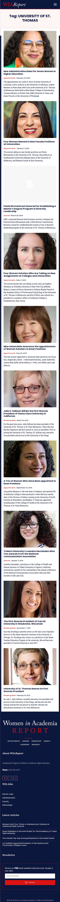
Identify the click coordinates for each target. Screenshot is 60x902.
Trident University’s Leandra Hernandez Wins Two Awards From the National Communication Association (29, 554)
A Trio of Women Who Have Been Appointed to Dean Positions (30, 482)
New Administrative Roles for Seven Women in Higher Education (30, 72)
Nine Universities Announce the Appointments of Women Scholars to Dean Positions (30, 348)
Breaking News (10, 420)
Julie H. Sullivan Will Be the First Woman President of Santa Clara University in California (26, 413)
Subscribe (30, 882)
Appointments (9, 78)
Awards (7, 216)
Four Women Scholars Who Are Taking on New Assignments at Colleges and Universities (29, 274)
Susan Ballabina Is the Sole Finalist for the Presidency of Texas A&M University (29, 832)
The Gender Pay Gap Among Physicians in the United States (28, 838)
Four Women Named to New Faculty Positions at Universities (29, 143)
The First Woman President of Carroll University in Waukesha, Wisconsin (24, 622)
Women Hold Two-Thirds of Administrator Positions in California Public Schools (25, 825)
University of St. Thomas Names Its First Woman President (26, 690)
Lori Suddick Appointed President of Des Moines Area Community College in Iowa (25, 844)
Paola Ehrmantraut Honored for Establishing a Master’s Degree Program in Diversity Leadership (30, 209)
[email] (30, 876)
